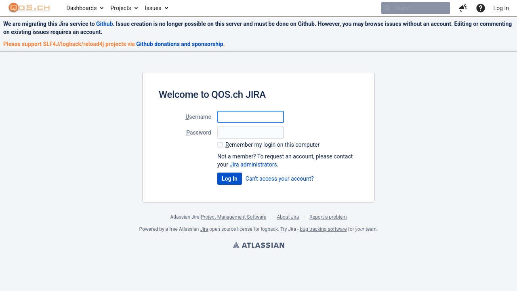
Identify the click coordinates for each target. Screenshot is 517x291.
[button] (463, 8)
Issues (153, 8)
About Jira (288, 217)
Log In (501, 8)
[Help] (481, 8)
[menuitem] (85, 8)
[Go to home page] (29, 8)
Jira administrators (253, 164)
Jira (204, 229)
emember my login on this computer (272, 144)
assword (198, 132)
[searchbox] (415, 8)
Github (104, 24)
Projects (120, 8)
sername (198, 117)
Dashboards (82, 8)
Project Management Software (233, 217)
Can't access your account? (280, 178)
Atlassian (258, 246)
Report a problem (328, 217)
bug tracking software (323, 229)
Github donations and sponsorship (179, 44)
